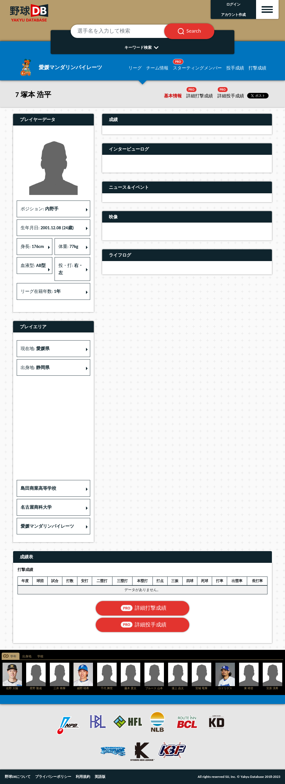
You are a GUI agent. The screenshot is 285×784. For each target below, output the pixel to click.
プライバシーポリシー (53, 777)
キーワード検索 (142, 47)
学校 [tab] (40, 656)
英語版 (100, 777)
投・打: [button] (70, 269)
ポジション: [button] (39, 208)
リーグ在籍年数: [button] (41, 291)
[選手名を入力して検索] (124, 31)
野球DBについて (18, 777)
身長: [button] (32, 246)
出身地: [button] (35, 367)
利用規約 (83, 777)
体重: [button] (68, 246)
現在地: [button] (35, 348)
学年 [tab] (13, 656)
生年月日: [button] (47, 227)
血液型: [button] (33, 265)
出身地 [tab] (26, 656)
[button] (53, 488)
